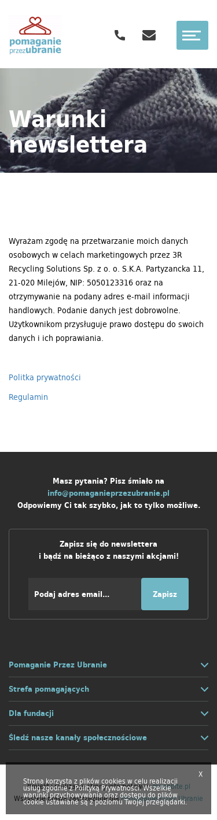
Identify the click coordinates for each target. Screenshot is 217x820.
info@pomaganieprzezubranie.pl (108, 493)
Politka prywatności (45, 377)
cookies (113, 781)
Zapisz (165, 594)
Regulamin (28, 397)
